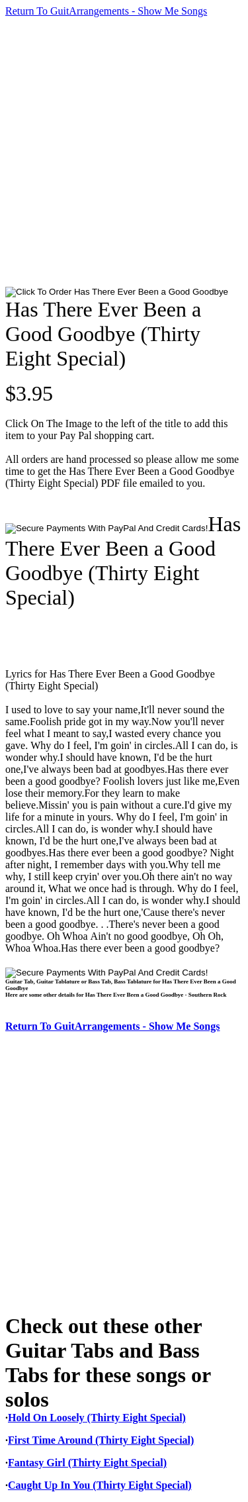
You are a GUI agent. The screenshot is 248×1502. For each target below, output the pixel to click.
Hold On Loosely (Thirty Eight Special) (97, 1417)
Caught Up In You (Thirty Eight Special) (100, 1485)
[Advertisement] (124, 152)
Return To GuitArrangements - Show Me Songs (106, 11)
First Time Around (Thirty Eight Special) (101, 1440)
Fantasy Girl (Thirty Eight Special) (87, 1462)
